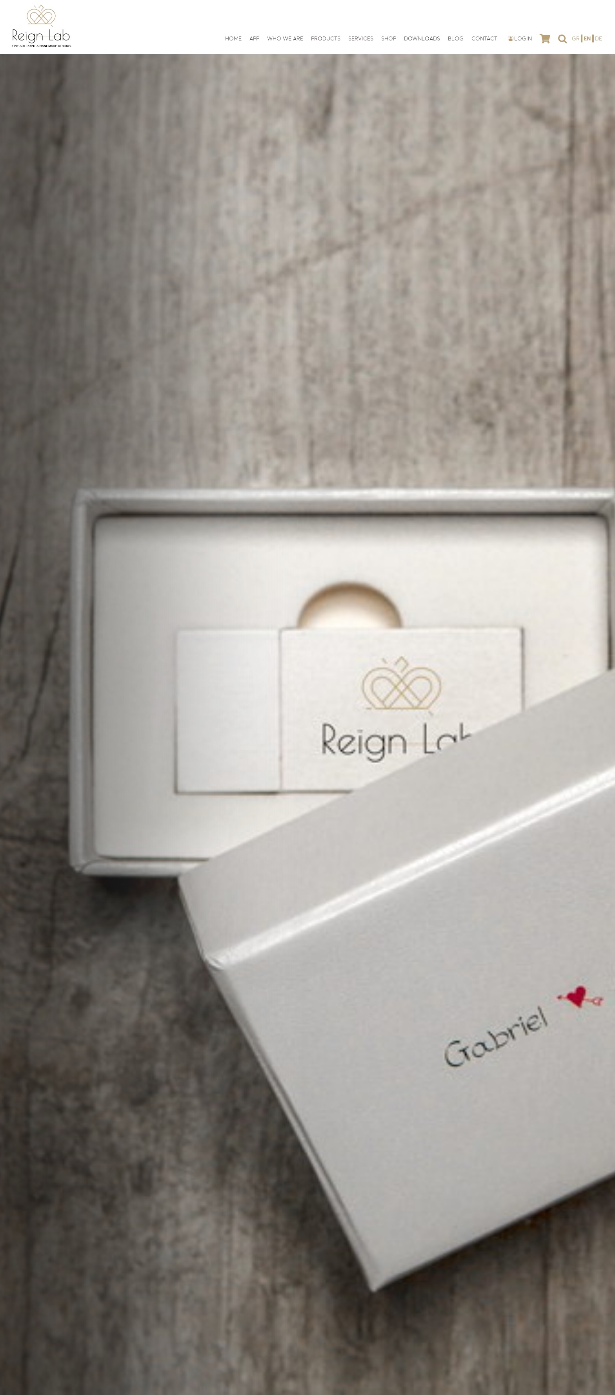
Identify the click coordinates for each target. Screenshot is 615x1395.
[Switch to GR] (576, 38)
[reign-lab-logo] (41, 7)
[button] (562, 38)
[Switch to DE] (598, 38)
